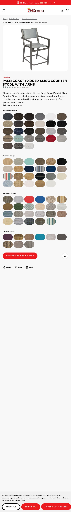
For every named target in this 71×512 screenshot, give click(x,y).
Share (7, 267)
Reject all (31, 507)
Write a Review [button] (23, 87)
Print (30, 267)
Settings (11, 507)
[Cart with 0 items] (67, 10)
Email (18, 267)
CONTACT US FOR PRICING (20, 256)
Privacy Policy (20, 500)
